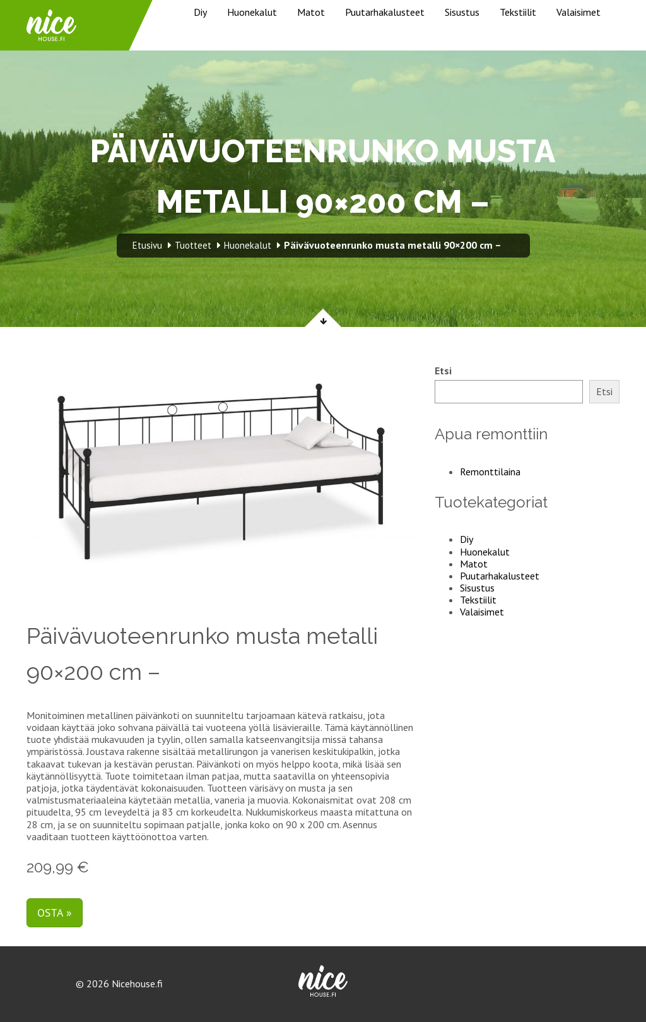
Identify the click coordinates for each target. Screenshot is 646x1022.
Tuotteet (193, 245)
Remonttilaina (490, 471)
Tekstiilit (518, 12)
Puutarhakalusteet (385, 12)
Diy (200, 12)
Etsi (443, 371)
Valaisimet (578, 12)
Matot (311, 12)
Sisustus (462, 12)
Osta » (54, 912)
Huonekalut (252, 12)
